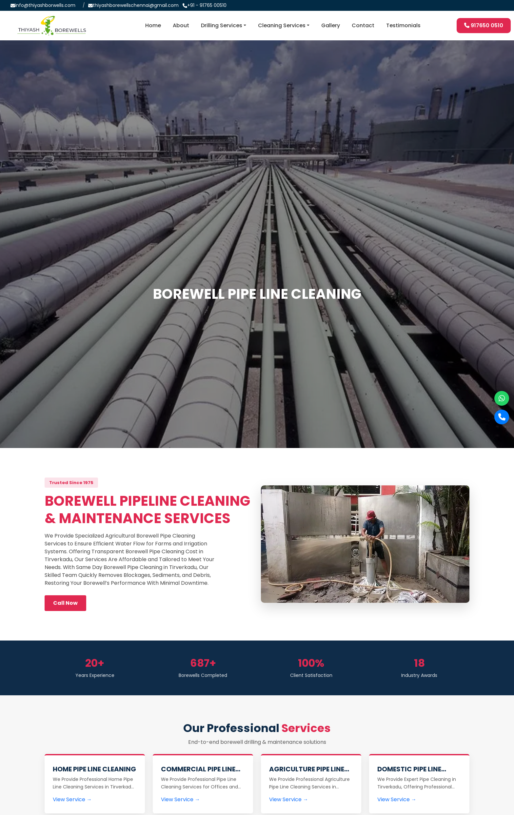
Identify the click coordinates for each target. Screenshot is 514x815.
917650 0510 (483, 25)
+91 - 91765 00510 (207, 5)
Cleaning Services (282, 25)
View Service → (72, 799)
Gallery (330, 25)
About (181, 25)
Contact (363, 25)
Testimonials (403, 25)
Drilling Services (221, 25)
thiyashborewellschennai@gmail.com (136, 5)
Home (153, 25)
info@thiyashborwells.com (45, 5)
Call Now (65, 603)
